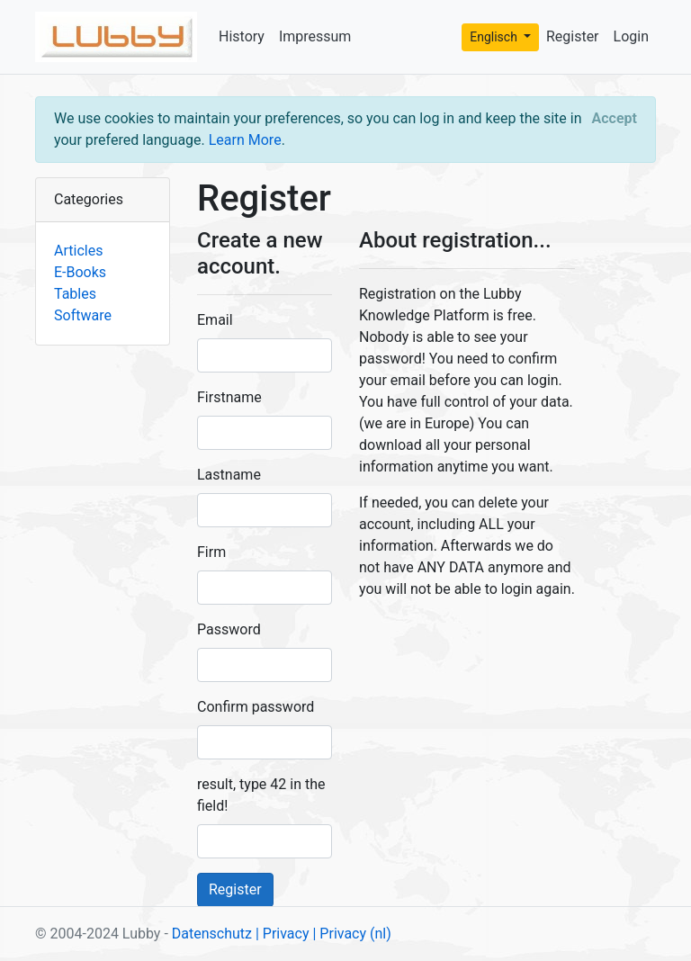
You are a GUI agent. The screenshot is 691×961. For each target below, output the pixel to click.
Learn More (245, 139)
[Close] (614, 118)
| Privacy (283, 933)
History (242, 36)
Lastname (229, 474)
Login (631, 36)
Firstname (229, 397)
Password (229, 629)
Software (83, 315)
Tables (75, 293)
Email (215, 319)
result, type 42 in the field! (261, 795)
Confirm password (255, 706)
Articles (78, 250)
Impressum (315, 36)
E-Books (80, 272)
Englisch (495, 37)
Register (572, 36)
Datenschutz (212, 933)
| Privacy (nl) (351, 933)
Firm (211, 552)
